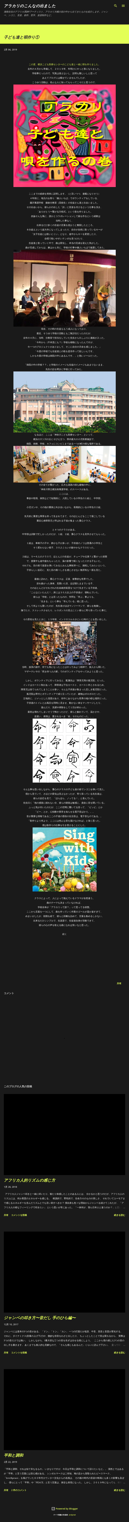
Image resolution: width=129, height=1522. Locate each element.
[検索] (115, 6)
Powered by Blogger (64, 1508)
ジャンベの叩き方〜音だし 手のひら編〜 (40, 1317)
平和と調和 (13, 1455)
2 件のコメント (19, 1490)
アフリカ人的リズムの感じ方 (29, 1180)
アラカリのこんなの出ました (30, 5)
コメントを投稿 (19, 1215)
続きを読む (119, 1215)
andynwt (72, 1515)
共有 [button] (119, 983)
